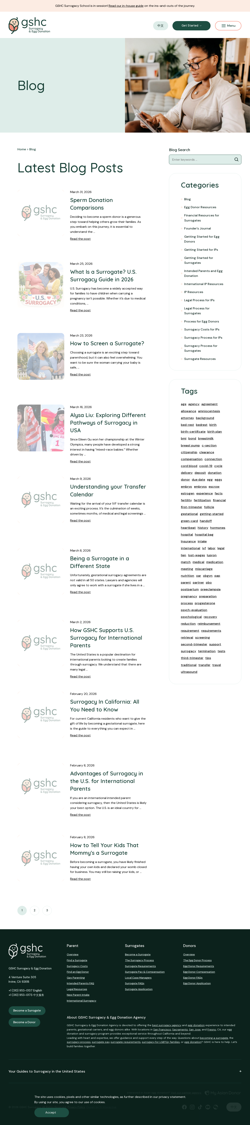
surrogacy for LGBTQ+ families (161, 1042)
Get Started (190, 25)
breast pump (190, 445)
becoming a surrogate (214, 1038)
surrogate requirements (126, 1042)
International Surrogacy (81, 1000)
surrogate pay (100, 1042)
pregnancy (189, 596)
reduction (188, 624)
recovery (210, 617)
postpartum (190, 589)
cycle (218, 466)
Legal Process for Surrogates (197, 310)
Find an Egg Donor (78, 972)
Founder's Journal (197, 228)
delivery (187, 473)
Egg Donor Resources (200, 207)
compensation (192, 459)
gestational (189, 514)
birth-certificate (193, 432)
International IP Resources (203, 284)
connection (213, 459)
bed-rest (187, 425)
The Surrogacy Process (139, 960)
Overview (73, 954)
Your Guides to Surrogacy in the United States (125, 1071)
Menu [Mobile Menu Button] (229, 26)
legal (220, 548)
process (187, 603)
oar (198, 576)
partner (198, 582)
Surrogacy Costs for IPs (201, 329)
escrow (214, 487)
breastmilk (205, 438)
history (203, 528)
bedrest (201, 425)
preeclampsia (211, 589)
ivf (204, 548)
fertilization (202, 500)
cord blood (189, 466)
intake (202, 541)
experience (204, 493)
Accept (50, 1112)
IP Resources (193, 292)
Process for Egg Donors (201, 321)
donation (214, 473)
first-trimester (191, 507)
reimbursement (209, 624)
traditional (188, 665)
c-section (209, 445)
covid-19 (205, 466)
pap (217, 576)
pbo (209, 582)
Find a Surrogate (77, 960)
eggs (218, 479)
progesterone (205, 603)
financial (219, 500)
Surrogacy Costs (77, 966)
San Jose (195, 1029)
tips (208, 658)
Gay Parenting (76, 977)
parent (186, 582)
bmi (183, 438)
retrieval (187, 637)
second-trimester (194, 644)
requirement (190, 631)
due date (198, 479)
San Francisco (162, 1029)
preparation (208, 596)
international (190, 548)
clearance (206, 452)
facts (218, 493)
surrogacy (188, 651)
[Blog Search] (236, 159)
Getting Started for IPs (201, 250)
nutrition (187, 576)
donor (185, 479)
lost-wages (196, 555)
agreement (209, 404)
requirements (211, 631)
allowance (188, 411)
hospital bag (204, 534)
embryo (186, 487)
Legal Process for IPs (199, 300)
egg (210, 479)
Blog (187, 199)
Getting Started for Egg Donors (202, 239)
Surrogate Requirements (140, 966)
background (205, 418)
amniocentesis (209, 411)
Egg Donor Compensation (199, 972)
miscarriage (203, 569)
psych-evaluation (194, 610)
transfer (204, 665)
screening (202, 637)
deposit (200, 473)
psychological (191, 617)
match (186, 562)
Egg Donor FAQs (193, 977)
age (183, 404)
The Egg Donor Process (197, 960)
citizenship (189, 452)
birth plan (214, 432)
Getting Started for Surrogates (198, 260)
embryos (200, 487)
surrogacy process (79, 1042)
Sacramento (180, 1029)
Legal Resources (77, 989)
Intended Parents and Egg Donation (203, 273)
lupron (212, 555)
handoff (206, 521)
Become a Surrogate (27, 1010)
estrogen (187, 493)
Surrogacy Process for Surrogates (200, 348)
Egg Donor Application (197, 983)
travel (216, 665)
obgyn (207, 576)
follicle (209, 507)
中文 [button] (160, 26)
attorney (187, 418)
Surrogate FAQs (134, 983)
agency (193, 404)
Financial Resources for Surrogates (201, 217)
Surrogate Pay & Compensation (145, 972)
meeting (187, 569)
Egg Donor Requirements (198, 966)
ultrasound (189, 672)
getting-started (211, 514)
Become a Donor (24, 1022)
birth (213, 425)
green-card (189, 521)
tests (221, 651)
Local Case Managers (138, 977)
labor (211, 548)
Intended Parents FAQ (80, 983)
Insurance (188, 541)
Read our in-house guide (126, 6)
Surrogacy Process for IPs (203, 338)
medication (214, 562)
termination (207, 651)
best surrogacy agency (166, 1025)
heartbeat (188, 528)
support (215, 644)
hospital (187, 534)
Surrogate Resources (200, 359)
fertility (186, 500)
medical (198, 562)
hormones (217, 528)
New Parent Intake (78, 995)
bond (192, 438)
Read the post (80, 239)
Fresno (211, 1029)
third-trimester (192, 658)
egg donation (196, 1025)
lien (183, 555)
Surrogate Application (139, 989)
